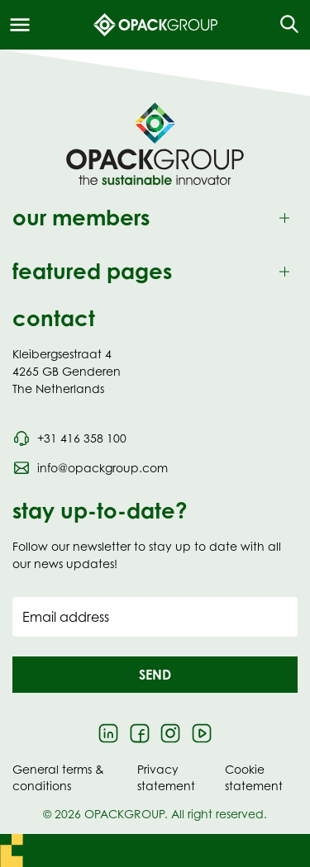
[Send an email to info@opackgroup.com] (90, 468)
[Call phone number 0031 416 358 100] (69, 438)
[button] (155, 674)
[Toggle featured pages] (155, 272)
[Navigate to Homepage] (155, 143)
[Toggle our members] (155, 218)
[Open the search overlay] (284, 25)
